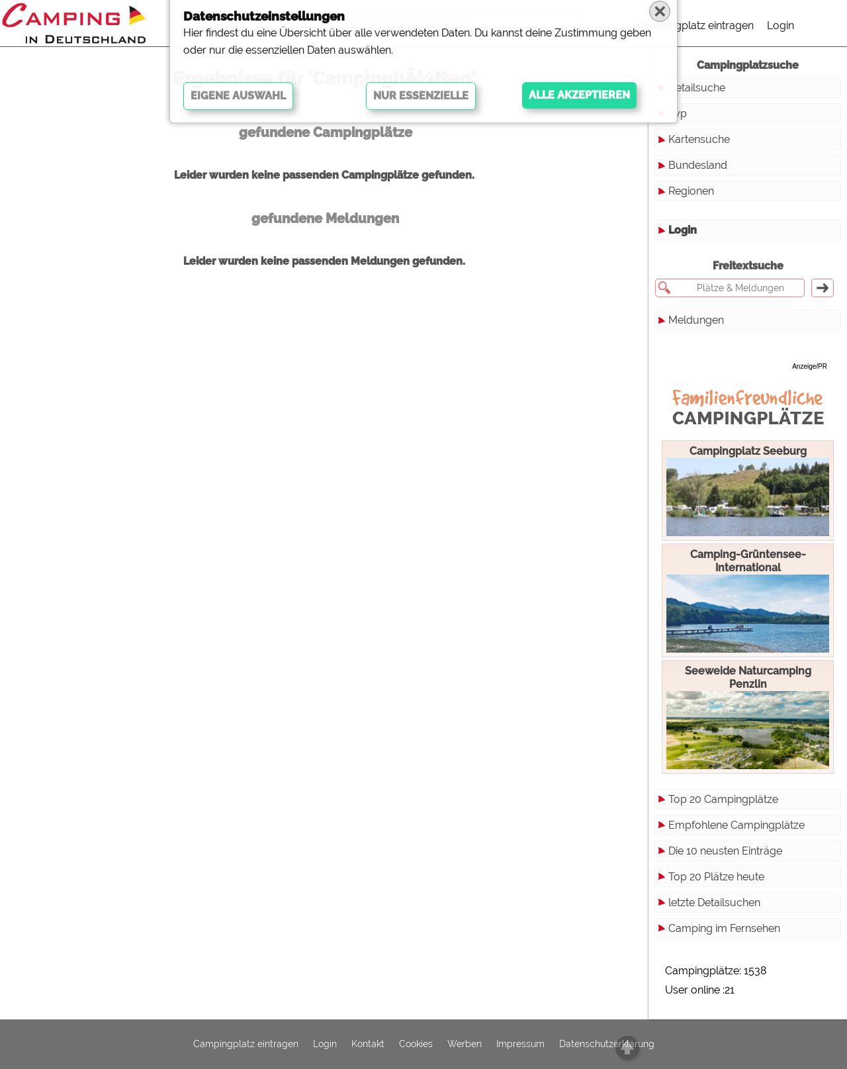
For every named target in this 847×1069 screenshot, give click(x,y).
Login (780, 25)
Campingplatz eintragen (695, 25)
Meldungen (696, 320)
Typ (677, 113)
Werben (464, 1044)
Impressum (520, 1044)
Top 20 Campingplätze (723, 799)
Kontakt (367, 1044)
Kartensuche (699, 139)
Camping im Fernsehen (724, 928)
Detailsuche (696, 87)
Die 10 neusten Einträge (725, 851)
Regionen (691, 191)
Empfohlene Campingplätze (736, 825)
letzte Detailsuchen (714, 902)
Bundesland (697, 165)
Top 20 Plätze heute (716, 876)
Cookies (416, 1044)
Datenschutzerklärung (606, 1044)
